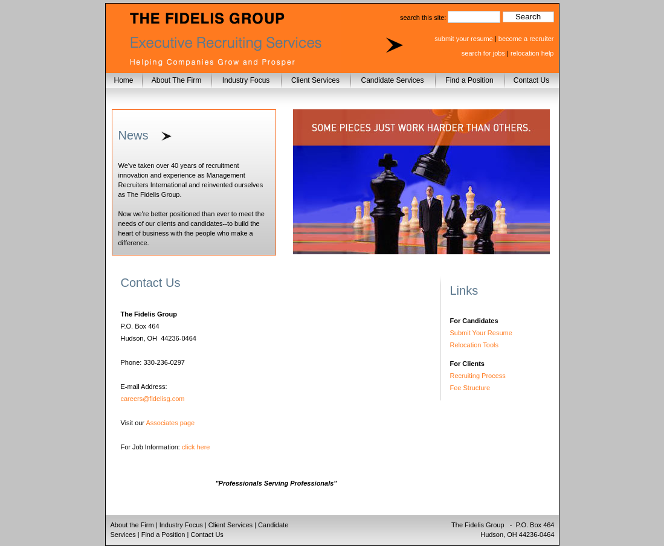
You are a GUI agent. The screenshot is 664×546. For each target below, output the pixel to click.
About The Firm (176, 80)
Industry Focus (246, 80)
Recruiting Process (478, 375)
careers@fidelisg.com (153, 398)
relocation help (532, 53)
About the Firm (132, 524)
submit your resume (463, 38)
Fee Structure (470, 387)
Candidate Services (392, 80)
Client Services (315, 80)
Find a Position (469, 80)
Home (123, 80)
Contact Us (531, 80)
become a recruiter (526, 38)
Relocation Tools (474, 344)
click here (196, 447)
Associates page (170, 422)
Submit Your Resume (481, 332)
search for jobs (483, 53)
